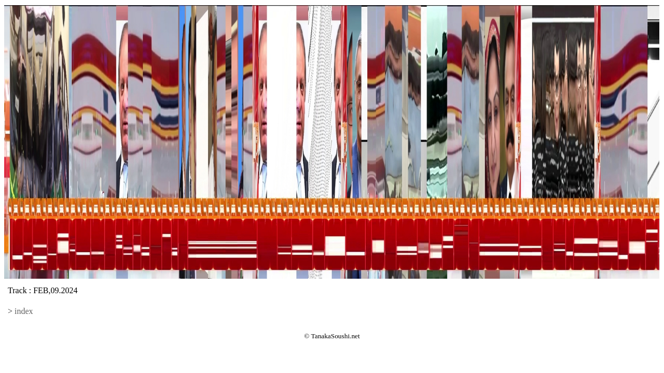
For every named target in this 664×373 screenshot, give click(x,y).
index (24, 311)
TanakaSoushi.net (335, 336)
